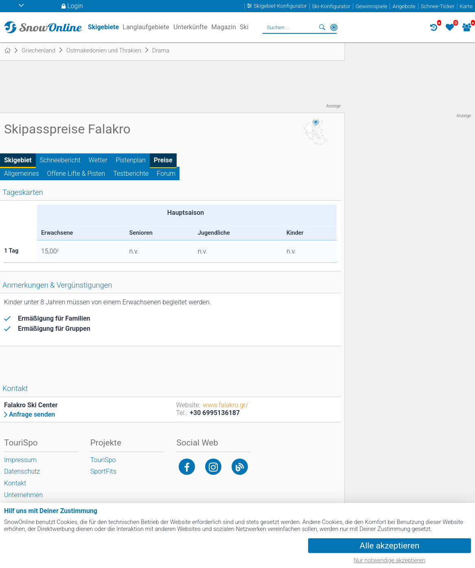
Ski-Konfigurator (331, 6)
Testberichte (131, 173)
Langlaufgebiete (146, 27)
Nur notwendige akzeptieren (389, 560)
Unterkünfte (190, 27)
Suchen (322, 27)
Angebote (403, 6)
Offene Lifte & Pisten (76, 173)
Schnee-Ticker (437, 6)
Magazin (223, 27)
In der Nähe (333, 27)
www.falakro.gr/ (225, 405)
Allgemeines (21, 173)
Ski (244, 27)
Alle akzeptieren (390, 546)
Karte (466, 6)
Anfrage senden (32, 414)
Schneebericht (60, 160)
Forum (166, 173)
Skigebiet (18, 160)
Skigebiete (103, 27)
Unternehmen (23, 495)
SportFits (103, 471)
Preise (163, 160)
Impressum (20, 460)
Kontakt (15, 483)
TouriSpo (103, 460)
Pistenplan (131, 160)
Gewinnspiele (371, 6)
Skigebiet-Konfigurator (280, 6)
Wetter (98, 160)
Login (75, 6)
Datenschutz (22, 471)
